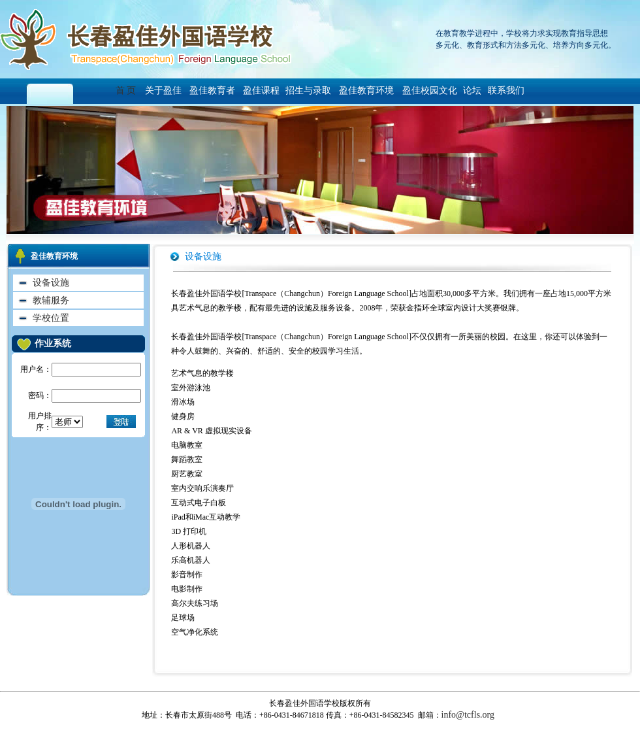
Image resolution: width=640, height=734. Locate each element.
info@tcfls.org (467, 715)
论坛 (472, 90)
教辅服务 (51, 300)
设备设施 (51, 283)
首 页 (129, 90)
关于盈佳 (163, 90)
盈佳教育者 (212, 90)
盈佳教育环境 (366, 90)
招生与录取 (308, 90)
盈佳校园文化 (428, 90)
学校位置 (51, 318)
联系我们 (503, 90)
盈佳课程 (260, 90)
